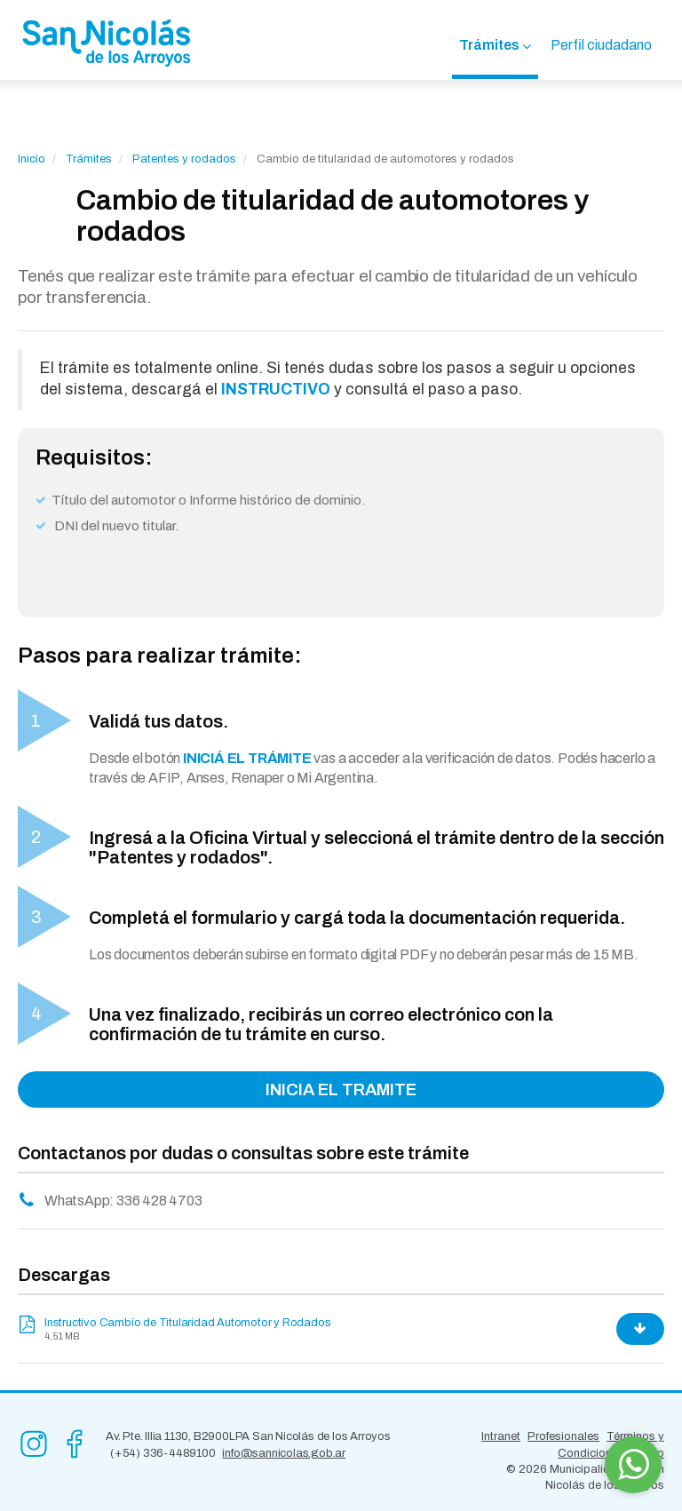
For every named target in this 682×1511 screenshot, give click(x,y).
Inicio (31, 159)
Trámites (489, 44)
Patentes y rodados (184, 159)
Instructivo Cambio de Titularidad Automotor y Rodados (187, 1322)
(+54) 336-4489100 (163, 1453)
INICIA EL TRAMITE (341, 1089)
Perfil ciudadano (601, 44)
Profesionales (563, 1436)
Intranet (500, 1436)
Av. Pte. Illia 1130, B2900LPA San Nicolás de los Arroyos (248, 1436)
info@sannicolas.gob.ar (283, 1453)
